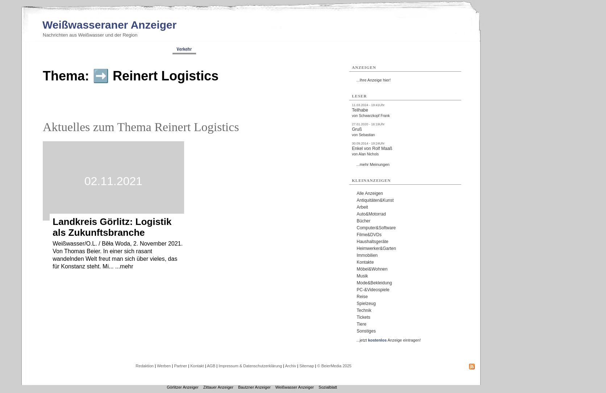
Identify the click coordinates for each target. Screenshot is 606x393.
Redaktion (145, 366)
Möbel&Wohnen (372, 269)
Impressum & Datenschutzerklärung (250, 366)
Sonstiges (366, 331)
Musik (362, 276)
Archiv (290, 366)
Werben (164, 366)
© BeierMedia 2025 (334, 366)
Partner (180, 366)
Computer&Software (376, 228)
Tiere (361, 324)
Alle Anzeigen (370, 193)
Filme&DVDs (369, 235)
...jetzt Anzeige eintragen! (388, 340)
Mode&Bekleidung (374, 283)
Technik (364, 310)
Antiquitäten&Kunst (375, 200)
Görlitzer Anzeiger (182, 387)
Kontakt (197, 366)
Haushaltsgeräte (372, 241)
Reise (362, 296)
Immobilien (367, 255)
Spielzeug (366, 303)
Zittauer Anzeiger (218, 387)
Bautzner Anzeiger (254, 387)
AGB (211, 366)
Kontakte (365, 262)
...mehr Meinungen (373, 164)
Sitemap (306, 366)
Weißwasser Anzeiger (294, 387)
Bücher (363, 221)
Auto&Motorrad (371, 214)
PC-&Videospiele (373, 290)
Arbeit (362, 207)
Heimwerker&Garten (376, 248)
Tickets (363, 317)
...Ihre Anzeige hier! (373, 80)
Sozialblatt (328, 387)
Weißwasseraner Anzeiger (109, 25)
